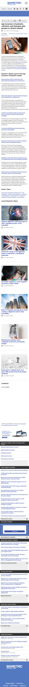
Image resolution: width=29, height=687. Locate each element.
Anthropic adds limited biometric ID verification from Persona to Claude (14, 495)
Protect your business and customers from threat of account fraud (14, 608)
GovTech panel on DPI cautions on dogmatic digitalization (12, 592)
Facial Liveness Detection (7, 459)
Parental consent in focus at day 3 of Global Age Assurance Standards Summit (13, 141)
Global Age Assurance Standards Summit (16, 67)
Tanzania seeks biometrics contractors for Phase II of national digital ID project (14, 508)
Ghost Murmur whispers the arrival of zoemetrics (13, 516)
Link (17, 20)
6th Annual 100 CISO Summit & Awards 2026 (14, 648)
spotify (26, 8)
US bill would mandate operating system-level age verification (14, 474)
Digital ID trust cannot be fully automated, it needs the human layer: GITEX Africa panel (14, 579)
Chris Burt (16, 30)
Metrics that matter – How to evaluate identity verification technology (13, 619)
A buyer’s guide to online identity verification (12, 611)
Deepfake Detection (6, 453)
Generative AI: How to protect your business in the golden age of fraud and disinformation (14, 615)
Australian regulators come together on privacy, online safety (14, 282)
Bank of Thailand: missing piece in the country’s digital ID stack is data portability (14, 311)
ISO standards (16, 62)
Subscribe (10, 8)
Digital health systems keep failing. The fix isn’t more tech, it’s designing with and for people (14, 559)
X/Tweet (11, 20)
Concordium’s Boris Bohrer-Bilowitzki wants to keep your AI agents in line (14, 551)
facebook (23, 8)
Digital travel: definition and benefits (10, 623)
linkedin (17, 8)
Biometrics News (19, 33)
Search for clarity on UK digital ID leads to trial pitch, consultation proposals (13, 253)
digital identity (5, 195)
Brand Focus (20, 683)
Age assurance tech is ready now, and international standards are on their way (13, 79)
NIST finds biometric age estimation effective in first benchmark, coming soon (14, 96)
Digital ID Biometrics (6, 595)
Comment (23, 20)
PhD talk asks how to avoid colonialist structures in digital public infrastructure (14, 588)
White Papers (14, 685)
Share (6, 20)
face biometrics (14, 195)
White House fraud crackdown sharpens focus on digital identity (13, 482)
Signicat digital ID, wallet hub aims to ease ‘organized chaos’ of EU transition (14, 223)
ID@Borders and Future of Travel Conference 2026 (14, 638)
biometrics (24, 194)
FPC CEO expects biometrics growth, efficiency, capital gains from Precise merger (13, 555)
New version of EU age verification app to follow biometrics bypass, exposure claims (13, 478)
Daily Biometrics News (6, 519)
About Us (4, 8)
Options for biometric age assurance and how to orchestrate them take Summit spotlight (13, 114)
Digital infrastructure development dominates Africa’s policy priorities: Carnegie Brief (13, 583)
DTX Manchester (14, 652)
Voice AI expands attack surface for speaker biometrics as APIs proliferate (12, 491)
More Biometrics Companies (8, 537)
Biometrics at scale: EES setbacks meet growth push (14, 470)
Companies (23, 685)
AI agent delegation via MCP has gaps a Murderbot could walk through (14, 486)
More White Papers (6, 626)
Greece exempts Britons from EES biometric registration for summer (12, 512)
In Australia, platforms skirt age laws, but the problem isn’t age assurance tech (12, 499)
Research (5, 685)
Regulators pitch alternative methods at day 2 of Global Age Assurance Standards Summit (14, 158)
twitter (20, 8)
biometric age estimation (14, 194)
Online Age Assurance (6, 456)
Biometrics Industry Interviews (9, 563)
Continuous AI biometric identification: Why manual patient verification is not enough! (14, 543)
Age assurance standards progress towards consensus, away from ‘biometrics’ (14, 172)
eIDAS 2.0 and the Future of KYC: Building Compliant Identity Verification (14, 643)
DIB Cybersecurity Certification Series (14, 656)
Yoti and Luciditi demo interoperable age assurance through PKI (13, 128)
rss (14, 8)
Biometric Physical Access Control (9, 447)
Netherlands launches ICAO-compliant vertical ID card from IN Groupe (12, 341)
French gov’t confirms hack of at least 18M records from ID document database (13, 371)
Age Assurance (12, 33)
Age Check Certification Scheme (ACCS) (11, 192)
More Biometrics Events (7, 660)
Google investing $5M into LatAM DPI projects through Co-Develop (12, 504)
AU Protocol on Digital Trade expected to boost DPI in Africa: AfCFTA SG (14, 575)
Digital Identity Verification (8, 450)
